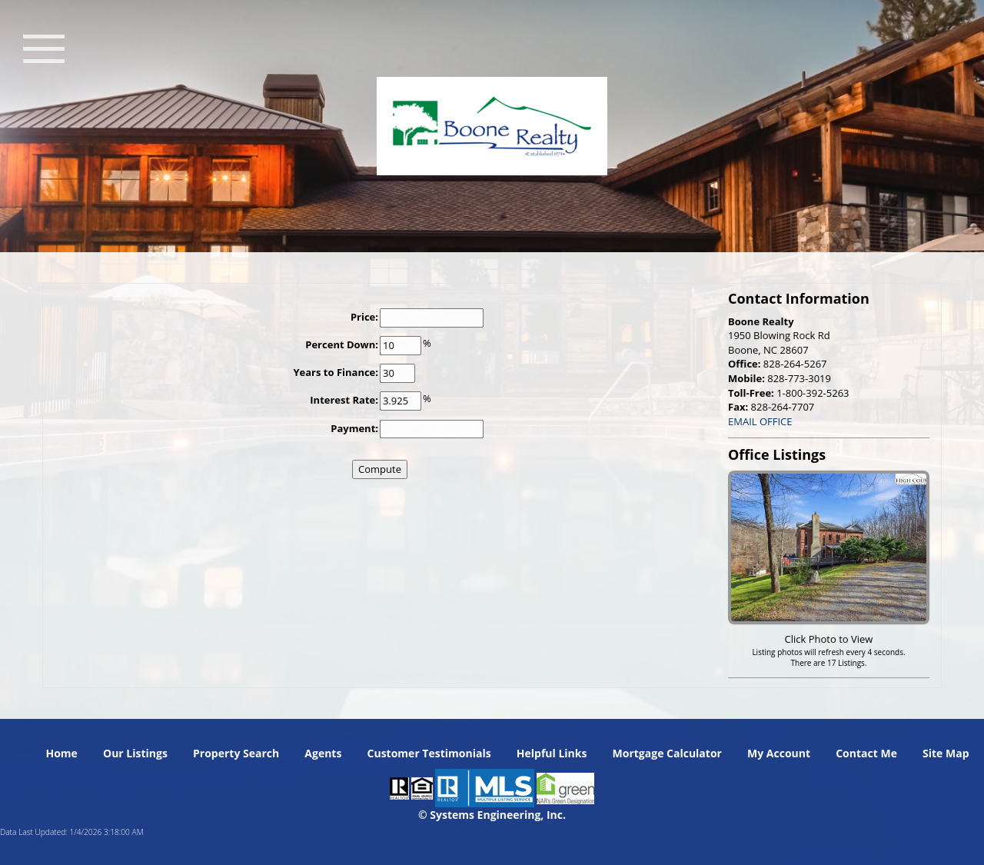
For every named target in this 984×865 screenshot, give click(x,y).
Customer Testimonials (429, 753)
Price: (364, 317)
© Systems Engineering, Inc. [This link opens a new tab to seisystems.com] (492, 814)
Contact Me (866, 753)
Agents (322, 753)
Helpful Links (552, 753)
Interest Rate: (344, 400)
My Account (778, 753)
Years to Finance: (335, 372)
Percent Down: (341, 344)
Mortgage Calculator (667, 753)
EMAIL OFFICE (760, 421)
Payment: (354, 428)
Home (61, 753)
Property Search (236, 753)
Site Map (945, 753)
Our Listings (135, 753)
